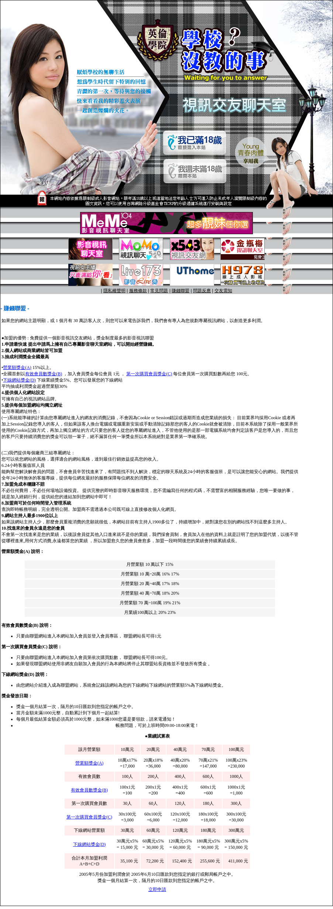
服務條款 (138, 290)
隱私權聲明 (114, 290)
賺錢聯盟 (180, 290)
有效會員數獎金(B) (43, 373)
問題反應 (202, 290)
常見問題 (159, 290)
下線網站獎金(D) (19, 380)
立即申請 (157, 889)
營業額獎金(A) (17, 367)
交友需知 (223, 290)
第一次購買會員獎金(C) (149, 373)
